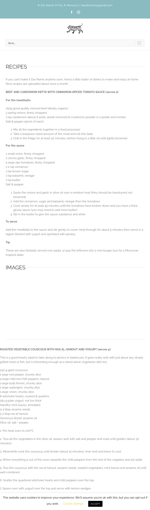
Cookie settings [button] (73, 503)
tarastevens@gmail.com (97, 5)
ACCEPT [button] (95, 503)
